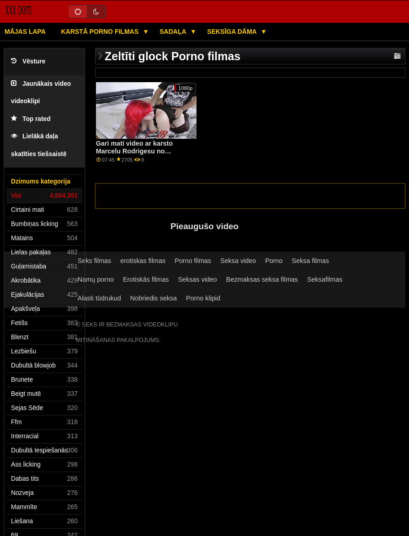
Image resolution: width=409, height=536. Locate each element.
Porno (273, 260)
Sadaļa (173, 31)
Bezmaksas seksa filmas (262, 279)
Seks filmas (94, 260)
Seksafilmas (324, 279)
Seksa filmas (310, 260)
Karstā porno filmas (100, 31)
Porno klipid (203, 298)
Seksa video (238, 260)
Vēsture (28, 61)
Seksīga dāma (232, 31)
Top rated (31, 119)
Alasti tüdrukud (99, 298)
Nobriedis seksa (153, 298)
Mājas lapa (25, 31)
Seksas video (197, 279)
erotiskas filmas (142, 260)
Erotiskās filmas (146, 279)
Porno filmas (193, 260)
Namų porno (96, 279)
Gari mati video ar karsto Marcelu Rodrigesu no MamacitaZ (134, 151)
